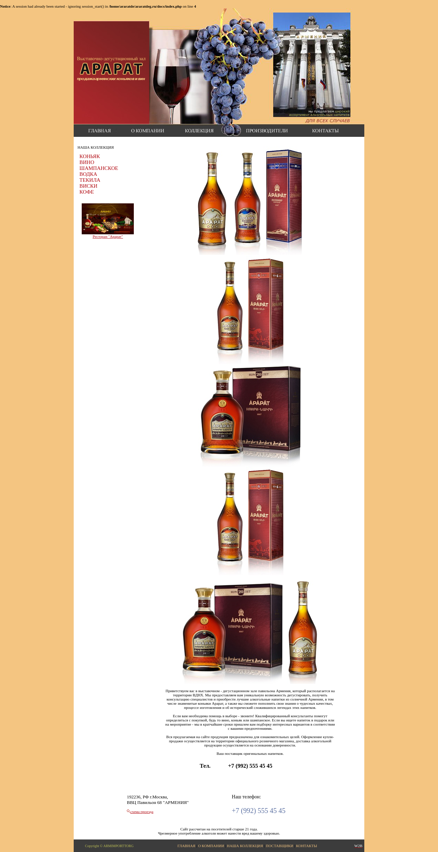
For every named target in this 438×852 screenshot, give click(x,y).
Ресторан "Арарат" (107, 236)
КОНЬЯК (90, 156)
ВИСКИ (89, 186)
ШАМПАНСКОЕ (99, 168)
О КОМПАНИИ (211, 846)
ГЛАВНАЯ (186, 846)
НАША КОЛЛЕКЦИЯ (245, 846)
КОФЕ (87, 192)
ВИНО (87, 162)
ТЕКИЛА (90, 180)
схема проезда (141, 812)
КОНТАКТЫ (306, 846)
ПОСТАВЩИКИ (279, 846)
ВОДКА (88, 174)
